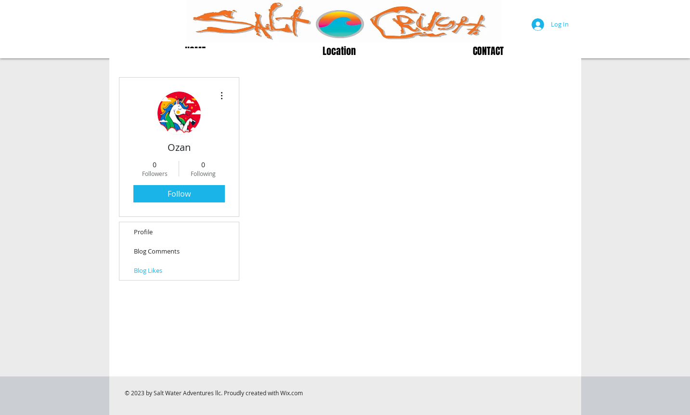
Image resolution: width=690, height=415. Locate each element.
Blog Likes (148, 270)
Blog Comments (157, 251)
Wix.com (291, 393)
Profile (143, 232)
